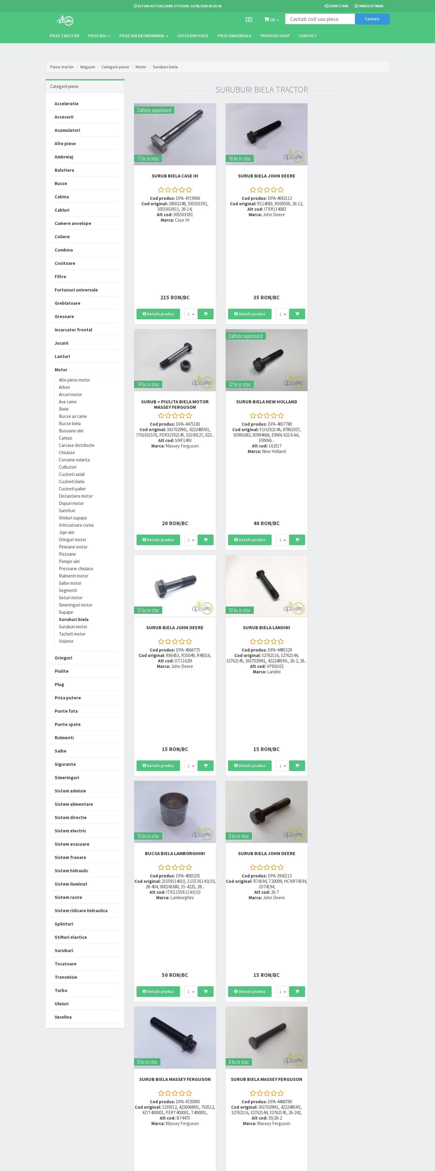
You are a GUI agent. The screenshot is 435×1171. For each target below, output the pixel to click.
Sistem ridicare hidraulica (81, 910)
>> (380, 750)
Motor (141, 67)
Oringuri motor (72, 539)
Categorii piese (192, 35)
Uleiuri (62, 1004)
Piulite (62, 671)
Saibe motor (70, 583)
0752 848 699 (146, 1076)
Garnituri (67, 510)
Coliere (62, 236)
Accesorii (64, 117)
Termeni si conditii (266, 1069)
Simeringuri (67, 777)
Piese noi (99, 35)
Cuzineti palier (72, 489)
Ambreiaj (64, 157)
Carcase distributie (77, 445)
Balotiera (64, 170)
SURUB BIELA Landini (350, 328)
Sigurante (65, 764)
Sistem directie (71, 817)
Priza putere (68, 698)
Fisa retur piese (205, 1106)
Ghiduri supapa (73, 518)
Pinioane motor (73, 547)
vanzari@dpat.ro (150, 1098)
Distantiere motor (76, 496)
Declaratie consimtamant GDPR (272, 1108)
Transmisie (66, 977)
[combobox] (189, 243)
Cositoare (65, 263)
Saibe (60, 751)
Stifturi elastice (71, 937)
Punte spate (68, 724)
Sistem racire (68, 897)
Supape (66, 612)
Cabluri (62, 210)
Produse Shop (275, 35)
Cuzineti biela (71, 481)
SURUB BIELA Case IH (173, 173)
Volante (66, 641)
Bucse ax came (73, 416)
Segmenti (68, 590)
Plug (59, 684)
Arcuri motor (70, 394)
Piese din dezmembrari (143, 35)
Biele (64, 409)
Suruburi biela (165, 67)
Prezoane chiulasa (76, 568)
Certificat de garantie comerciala (210, 1095)
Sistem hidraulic (71, 870)
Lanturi (62, 356)
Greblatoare (67, 303)
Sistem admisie (70, 791)
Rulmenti (64, 737)
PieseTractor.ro (91, 1161)
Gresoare (64, 316)
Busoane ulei (71, 431)
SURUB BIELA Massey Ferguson (350, 488)
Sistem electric (70, 831)
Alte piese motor (74, 380)
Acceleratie (67, 103)
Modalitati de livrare (209, 1069)
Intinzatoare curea (76, 525)
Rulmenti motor (73, 576)
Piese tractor (64, 35)
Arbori (64, 387)
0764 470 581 (146, 1084)
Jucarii (61, 343)
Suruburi (64, 950)
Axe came (68, 402)
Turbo (61, 990)
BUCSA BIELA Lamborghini (173, 488)
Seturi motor (71, 597)
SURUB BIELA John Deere (261, 173)
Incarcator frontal (73, 330)
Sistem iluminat (71, 884)
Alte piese (65, 143)
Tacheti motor (72, 634)
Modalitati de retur (208, 1084)
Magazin (87, 67)
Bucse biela (70, 423)
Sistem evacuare (72, 844)
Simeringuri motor (75, 605)
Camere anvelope (73, 223)
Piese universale (234, 35)
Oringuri (63, 658)
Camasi (65, 438)
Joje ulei (66, 532)
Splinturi (64, 924)
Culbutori (67, 467)
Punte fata (66, 711)
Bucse (61, 183)
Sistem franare (70, 857)
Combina (64, 250)
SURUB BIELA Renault (350, 648)
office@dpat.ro (149, 1106)
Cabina (62, 197)
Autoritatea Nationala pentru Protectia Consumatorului (275, 1094)
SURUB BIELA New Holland (173, 328)
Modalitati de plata (208, 1076)
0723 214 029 (146, 1069)
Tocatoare (65, 964)
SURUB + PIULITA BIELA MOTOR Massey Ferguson (350, 175)
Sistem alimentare (74, 804)
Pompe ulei (69, 561)
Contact (308, 35)
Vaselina (63, 1017)
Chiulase (67, 452)
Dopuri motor (71, 503)
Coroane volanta (74, 460)
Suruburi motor (73, 626)
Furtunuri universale (76, 290)
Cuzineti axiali (72, 474)
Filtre (60, 276)
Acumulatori (67, 130)
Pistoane (67, 554)
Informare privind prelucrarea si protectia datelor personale (275, 1080)
